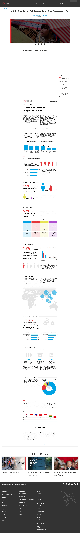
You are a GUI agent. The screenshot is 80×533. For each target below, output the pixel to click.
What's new (4, 491)
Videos (38, 496)
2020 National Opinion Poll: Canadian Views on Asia (63, 95)
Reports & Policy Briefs (41, 510)
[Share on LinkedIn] (41, 44)
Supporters (54, 0)
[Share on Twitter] (38, 44)
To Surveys (4, 8)
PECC (20, 513)
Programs (53, 3)
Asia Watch (39, 505)
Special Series (39, 517)
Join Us (3, 502)
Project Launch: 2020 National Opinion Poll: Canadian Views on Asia (63, 89)
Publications (40, 503)
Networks (61, 3)
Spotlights (39, 519)
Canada (20, 522)
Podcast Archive (39, 501)
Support (60, 0)
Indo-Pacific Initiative (22, 493)
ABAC (20, 510)
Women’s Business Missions (23, 505)
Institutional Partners (22, 516)
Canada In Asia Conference (41, 529)
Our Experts (39, 499)
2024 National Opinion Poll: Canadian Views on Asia (39, 473)
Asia (20, 523)
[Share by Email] (45, 44)
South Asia (3, 514)
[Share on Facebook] (35, 44)
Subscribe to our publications (40, 444)
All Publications (4, 509)
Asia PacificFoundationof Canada (7, 4)
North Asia (3, 512)
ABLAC (20, 508)
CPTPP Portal (4, 517)
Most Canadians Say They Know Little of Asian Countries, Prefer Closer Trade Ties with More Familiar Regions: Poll (64, 81)
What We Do (4, 499)
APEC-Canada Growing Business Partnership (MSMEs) (44, 527)
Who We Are (4, 500)
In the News (39, 493)
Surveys (38, 516)
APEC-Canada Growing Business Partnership (26, 499)
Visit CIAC (66, 0)
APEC (20, 511)
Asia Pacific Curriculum (41, 523)
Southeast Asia (4, 511)
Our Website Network (42, 522)
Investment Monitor (40, 525)
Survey (60, 77)
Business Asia (4, 515)
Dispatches (39, 508)
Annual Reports (4, 505)
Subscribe (49, 0)
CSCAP (20, 514)
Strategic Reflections (40, 511)
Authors (3, 520)
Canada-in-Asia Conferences (9, 494)
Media (77, 3)
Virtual (20, 525)
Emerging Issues (22, 496)
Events (70, 3)
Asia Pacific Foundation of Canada (40, 15)
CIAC (20, 526)
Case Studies (39, 514)
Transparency (4, 503)
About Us (36, 3)
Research (44, 3)
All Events (21, 520)
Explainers (39, 513)
